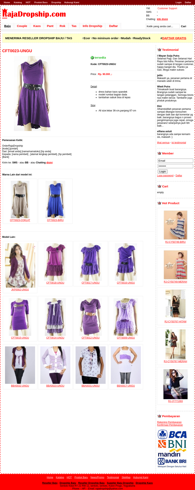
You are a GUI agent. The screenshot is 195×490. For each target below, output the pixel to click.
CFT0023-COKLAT (20, 219)
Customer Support (167, 8)
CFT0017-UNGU (91, 281)
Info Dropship (92, 26)
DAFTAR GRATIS (174, 38)
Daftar (188, 2)
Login (179, 2)
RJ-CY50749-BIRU (176, 240)
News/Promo (97, 477)
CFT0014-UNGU (55, 336)
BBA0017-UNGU (126, 384)
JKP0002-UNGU (20, 288)
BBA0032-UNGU (20, 384)
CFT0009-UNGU (126, 336)
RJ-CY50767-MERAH (176, 360)
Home (7, 2)
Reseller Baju (50, 483)
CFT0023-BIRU (55, 219)
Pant (50, 26)
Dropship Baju (68, 483)
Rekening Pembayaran (169, 422)
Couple (22, 26)
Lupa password (165, 175)
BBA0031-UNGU (91, 384)
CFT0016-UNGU (126, 281)
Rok (62, 26)
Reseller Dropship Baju (91, 483)
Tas (74, 26)
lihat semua (163, 142)
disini (49, 162)
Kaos (37, 26)
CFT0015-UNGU (20, 336)
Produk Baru (40, 2)
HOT (28, 2)
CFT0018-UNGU (55, 281)
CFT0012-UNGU (91, 336)
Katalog (18, 2)
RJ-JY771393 (176, 400)
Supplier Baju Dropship (120, 483)
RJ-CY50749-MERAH (176, 280)
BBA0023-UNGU (55, 384)
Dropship (56, 2)
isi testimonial (179, 142)
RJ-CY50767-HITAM (176, 320)
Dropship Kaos (144, 483)
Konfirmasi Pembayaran (170, 425)
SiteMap (126, 477)
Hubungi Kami (71, 2)
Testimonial (113, 477)
